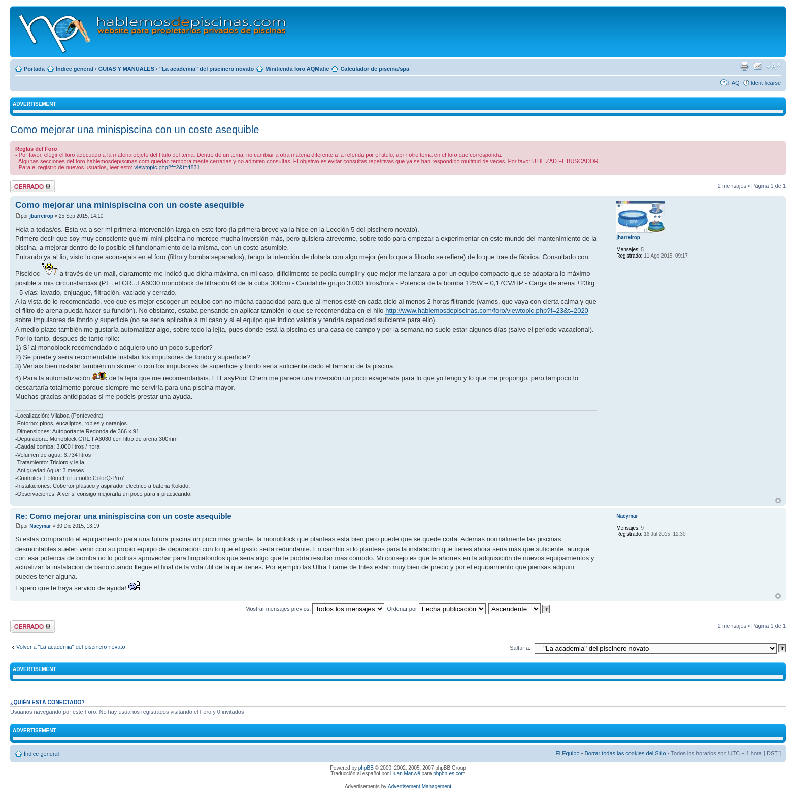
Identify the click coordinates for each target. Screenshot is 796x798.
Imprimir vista (744, 66)
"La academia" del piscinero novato (206, 69)
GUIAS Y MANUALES (126, 69)
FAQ (734, 83)
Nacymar (40, 526)
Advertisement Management (419, 786)
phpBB (366, 768)
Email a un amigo (758, 66)
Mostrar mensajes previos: (314, 608)
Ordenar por (436, 608)
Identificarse (766, 83)
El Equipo (567, 753)
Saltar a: (520, 648)
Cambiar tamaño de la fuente (773, 66)
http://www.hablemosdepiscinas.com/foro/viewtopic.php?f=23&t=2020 (486, 310)
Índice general (74, 69)
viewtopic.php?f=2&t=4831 (167, 167)
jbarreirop (41, 216)
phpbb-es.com (449, 773)
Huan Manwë (405, 773)
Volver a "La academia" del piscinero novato (70, 647)
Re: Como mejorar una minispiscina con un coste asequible (123, 516)
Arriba (778, 500)
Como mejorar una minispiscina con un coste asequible (134, 129)
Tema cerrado (32, 186)
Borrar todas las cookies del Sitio (625, 753)
